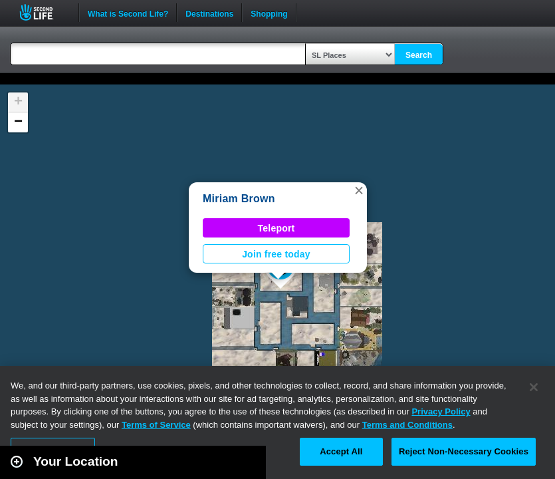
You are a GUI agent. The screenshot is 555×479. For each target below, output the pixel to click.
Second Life (43, 12)
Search (418, 55)
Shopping (269, 12)
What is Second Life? (128, 12)
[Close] (533, 387)
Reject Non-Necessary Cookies (463, 451)
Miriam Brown (239, 198)
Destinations (209, 12)
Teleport (276, 228)
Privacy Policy (440, 411)
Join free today (276, 254)
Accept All (341, 451)
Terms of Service (156, 425)
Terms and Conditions (407, 425)
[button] (359, 190)
